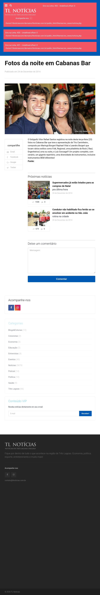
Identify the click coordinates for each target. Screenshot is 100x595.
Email (12, 152)
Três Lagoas (16, 389)
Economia (14, 342)
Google (13, 162)
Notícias (15, 366)
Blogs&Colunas (17, 331)
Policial (13, 372)
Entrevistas (15, 354)
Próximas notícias (40, 176)
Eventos (14, 360)
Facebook (14, 157)
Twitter (13, 167)
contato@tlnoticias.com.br (15, 481)
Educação (14, 348)
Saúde (12, 384)
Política (13, 378)
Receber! (85, 413)
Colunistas (14, 337)
